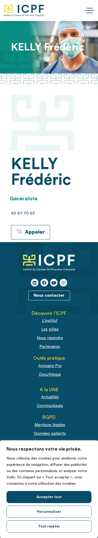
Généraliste (23, 198)
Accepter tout (49, 497)
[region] (49, 489)
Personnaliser (49, 512)
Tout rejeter (49, 526)
